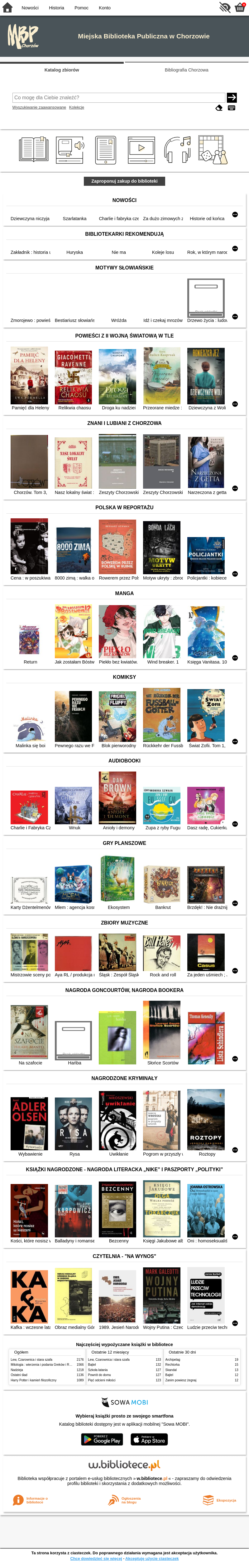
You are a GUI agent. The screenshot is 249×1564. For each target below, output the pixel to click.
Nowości (30, 7)
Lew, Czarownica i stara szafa (31, 1359)
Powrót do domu (99, 1375)
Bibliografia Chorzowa (186, 69)
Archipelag (172, 1359)
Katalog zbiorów (62, 69)
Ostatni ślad (19, 1375)
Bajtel (92, 1364)
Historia (56, 7)
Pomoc (81, 7)
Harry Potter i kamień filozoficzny (34, 1380)
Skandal (171, 1370)
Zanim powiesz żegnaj (181, 1380)
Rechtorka (172, 1364)
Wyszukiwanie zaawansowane (39, 107)
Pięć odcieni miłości (102, 1380)
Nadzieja (17, 1370)
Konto (105, 7)
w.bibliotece (152, 1478)
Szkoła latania (98, 1370)
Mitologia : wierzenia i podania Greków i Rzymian (45, 1364)
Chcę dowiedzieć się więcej (96, 1558)
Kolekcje (76, 107)
